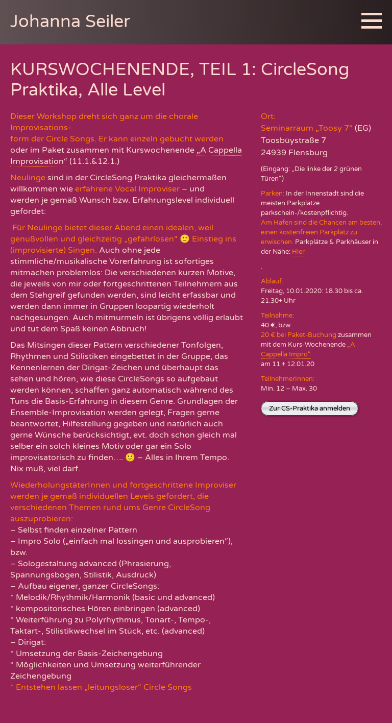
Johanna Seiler (70, 21)
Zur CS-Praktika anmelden (309, 408)
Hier (298, 252)
